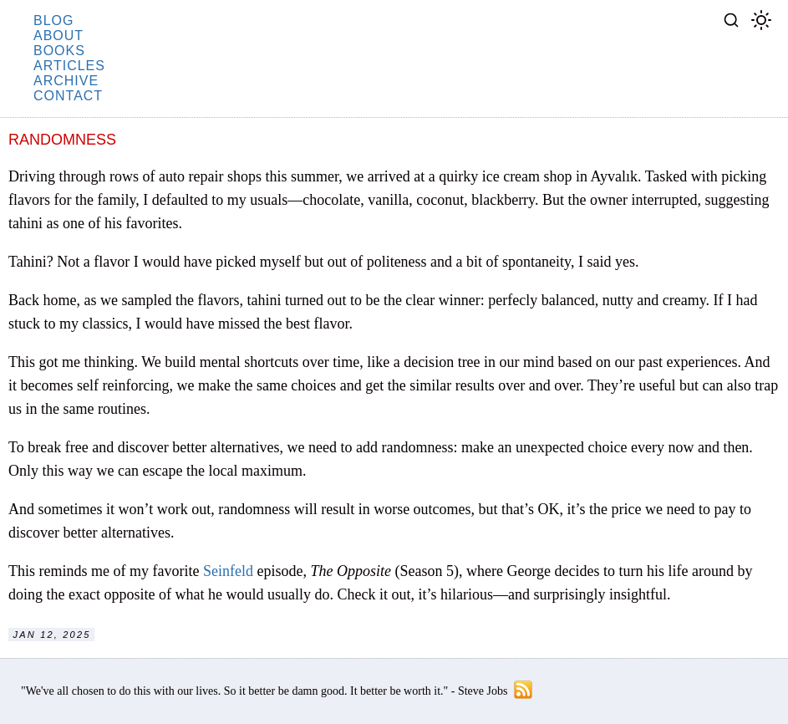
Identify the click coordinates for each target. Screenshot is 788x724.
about (58, 35)
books (59, 50)
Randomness (62, 139)
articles (69, 66)
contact (68, 96)
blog (53, 20)
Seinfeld (228, 571)
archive (66, 81)
